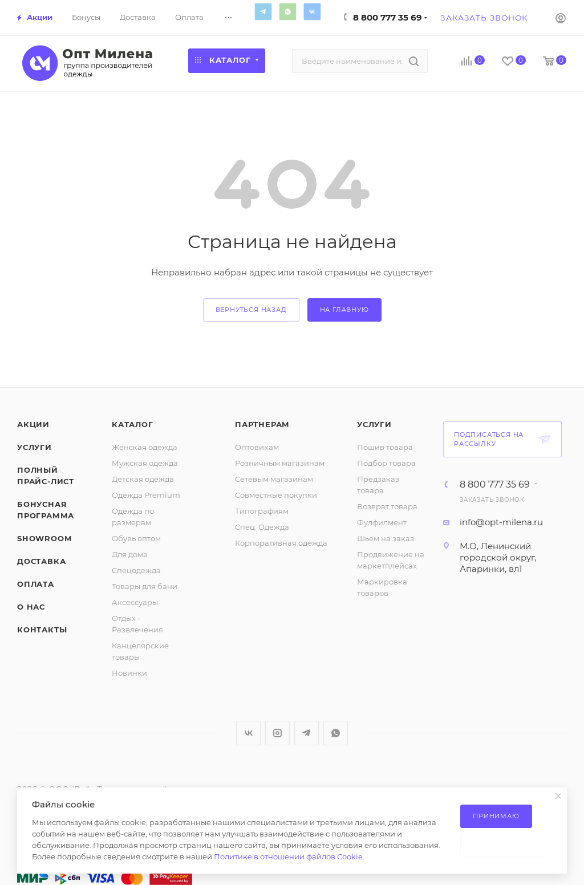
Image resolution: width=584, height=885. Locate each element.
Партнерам (262, 424)
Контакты (42, 629)
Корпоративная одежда (281, 542)
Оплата (35, 583)
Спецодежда (136, 570)
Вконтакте (312, 11)
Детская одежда (143, 479)
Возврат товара (387, 506)
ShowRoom (44, 538)
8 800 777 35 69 (387, 17)
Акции (33, 424)
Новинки (129, 672)
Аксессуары (135, 602)
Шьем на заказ (385, 538)
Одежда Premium (146, 495)
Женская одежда (144, 447)
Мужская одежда (145, 463)
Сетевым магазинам (274, 479)
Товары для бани (144, 586)
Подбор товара (386, 463)
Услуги (34, 447)
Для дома (130, 554)
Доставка (41, 561)
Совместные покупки (276, 495)
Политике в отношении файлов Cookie (288, 856)
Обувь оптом (136, 538)
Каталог (132, 424)
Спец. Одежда (262, 526)
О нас (31, 606)
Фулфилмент (382, 522)
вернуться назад (251, 310)
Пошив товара (385, 447)
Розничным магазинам (280, 463)
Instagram (277, 733)
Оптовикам (257, 447)
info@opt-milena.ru (501, 522)
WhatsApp (287, 11)
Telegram (262, 11)
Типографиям (262, 510)
